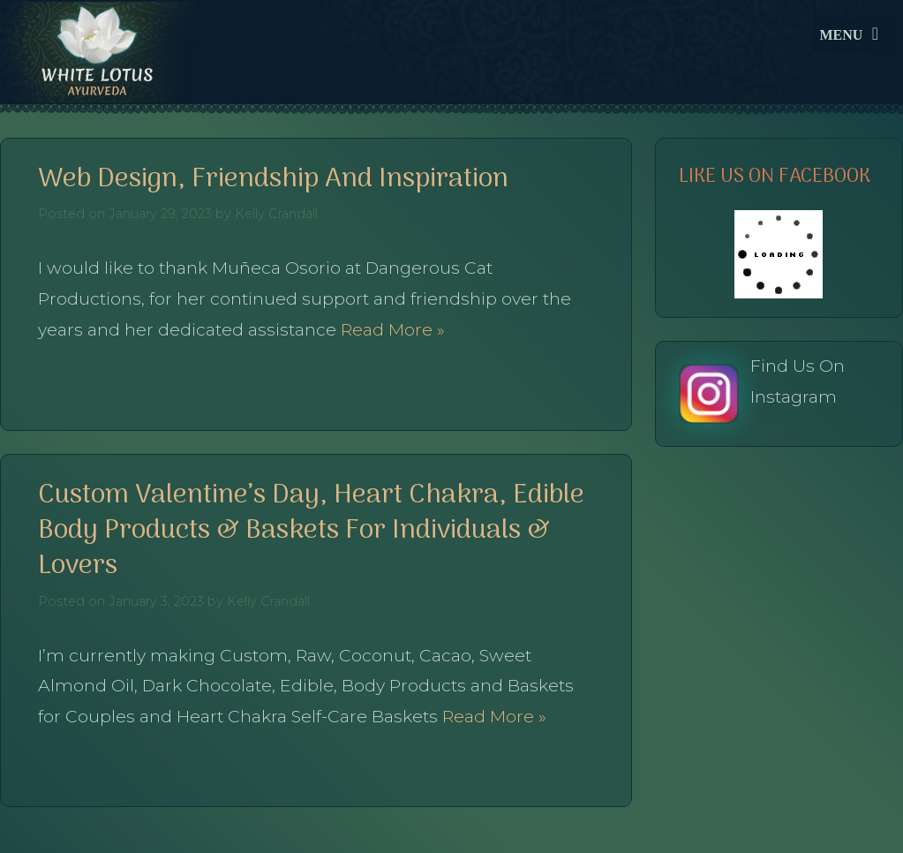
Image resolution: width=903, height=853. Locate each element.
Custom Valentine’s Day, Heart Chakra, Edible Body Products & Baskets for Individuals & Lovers (311, 531)
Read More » (390, 329)
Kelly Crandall (276, 214)
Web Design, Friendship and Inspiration (273, 179)
